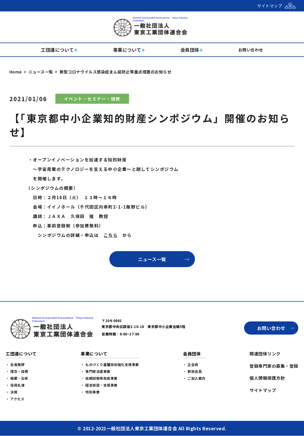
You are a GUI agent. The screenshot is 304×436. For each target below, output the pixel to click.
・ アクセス (15, 398)
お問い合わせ (271, 328)
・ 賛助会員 (192, 371)
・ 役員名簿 (15, 385)
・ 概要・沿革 (17, 378)
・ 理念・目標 (17, 371)
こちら (111, 235)
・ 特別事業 (90, 391)
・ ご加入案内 (194, 378)
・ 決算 (11, 391)
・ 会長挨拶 (15, 364)
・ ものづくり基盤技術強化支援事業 (110, 364)
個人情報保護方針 (267, 378)
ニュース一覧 (41, 72)
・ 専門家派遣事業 (95, 371)
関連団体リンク (265, 354)
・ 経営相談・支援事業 (99, 385)
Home (15, 72)
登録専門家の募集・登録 (273, 366)
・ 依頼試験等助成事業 (99, 378)
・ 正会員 (190, 364)
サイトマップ (262, 390)
